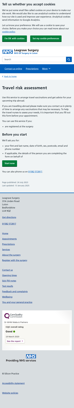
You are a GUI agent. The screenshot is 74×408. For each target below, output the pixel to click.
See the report (14, 341)
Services (6, 249)
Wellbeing (7, 297)
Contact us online (13, 68)
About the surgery (11, 255)
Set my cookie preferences (46, 38)
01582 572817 (35, 171)
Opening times (9, 275)
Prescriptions (32, 68)
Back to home (10, 76)
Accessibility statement (13, 383)
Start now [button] (10, 163)
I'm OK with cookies (14, 38)
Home (5, 233)
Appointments (9, 238)
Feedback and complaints (15, 291)
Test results (7, 286)
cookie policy (8, 31)
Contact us (7, 270)
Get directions (9, 217)
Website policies (10, 393)
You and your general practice (17, 302)
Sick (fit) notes (9, 280)
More (46, 68)
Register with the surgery (14, 260)
